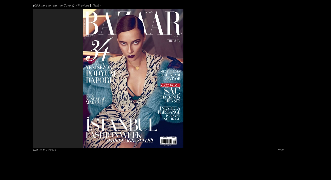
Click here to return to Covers (53, 5)
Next (280, 150)
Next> (96, 5)
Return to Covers (44, 150)
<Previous (82, 5)
